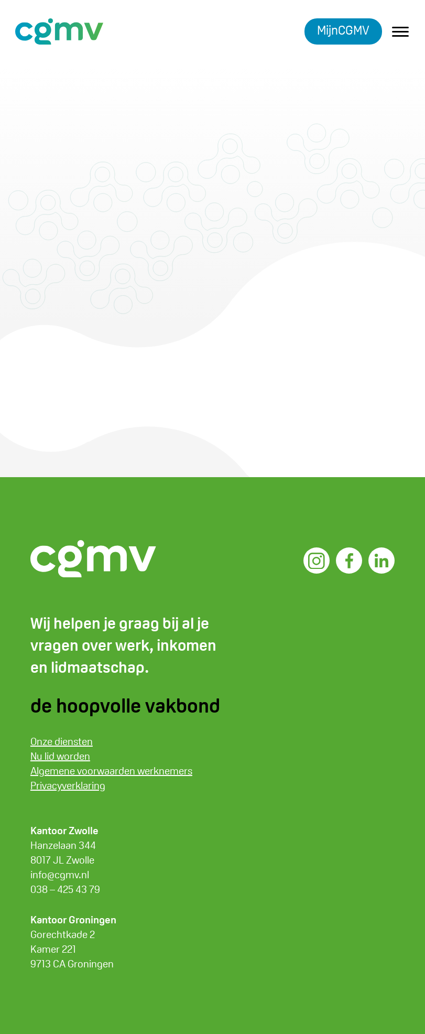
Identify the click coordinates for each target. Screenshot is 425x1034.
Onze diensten (61, 741)
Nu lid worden (60, 756)
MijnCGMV (343, 30)
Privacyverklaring (67, 785)
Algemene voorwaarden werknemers (111, 771)
